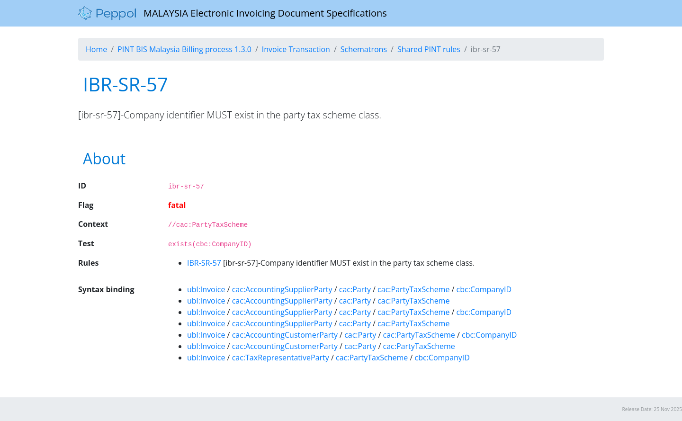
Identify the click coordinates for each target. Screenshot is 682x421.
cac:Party (355, 289)
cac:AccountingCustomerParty (285, 335)
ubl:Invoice (206, 289)
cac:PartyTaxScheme (413, 289)
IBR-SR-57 (204, 263)
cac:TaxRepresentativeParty (280, 357)
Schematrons (364, 49)
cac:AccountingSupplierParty (282, 289)
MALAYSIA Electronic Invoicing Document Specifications (232, 13)
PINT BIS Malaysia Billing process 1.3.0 (184, 49)
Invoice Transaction (296, 49)
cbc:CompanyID (484, 289)
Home (96, 49)
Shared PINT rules (428, 49)
